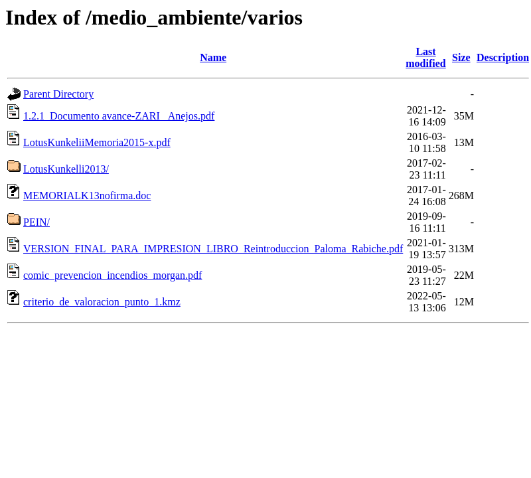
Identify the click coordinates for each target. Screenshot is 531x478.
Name (213, 57)
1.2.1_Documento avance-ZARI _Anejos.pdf (118, 115)
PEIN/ (36, 222)
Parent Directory (58, 94)
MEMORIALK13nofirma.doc (87, 195)
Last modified (425, 57)
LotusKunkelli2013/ (66, 169)
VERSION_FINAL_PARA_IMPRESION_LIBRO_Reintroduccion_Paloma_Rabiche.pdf (213, 248)
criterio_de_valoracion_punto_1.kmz (102, 301)
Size (461, 57)
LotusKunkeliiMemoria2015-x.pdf (97, 142)
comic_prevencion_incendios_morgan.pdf (112, 275)
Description (503, 57)
